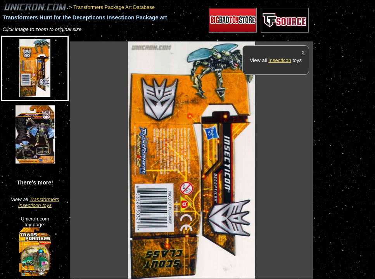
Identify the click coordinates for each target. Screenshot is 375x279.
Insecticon (279, 60)
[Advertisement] (211, 37)
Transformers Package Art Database (114, 7)
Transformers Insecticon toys (38, 202)
